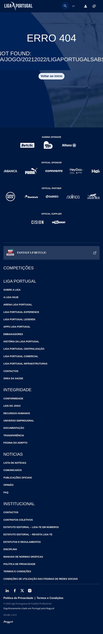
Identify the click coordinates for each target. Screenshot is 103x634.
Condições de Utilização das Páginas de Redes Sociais (40, 579)
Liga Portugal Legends (19, 319)
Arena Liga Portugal (17, 304)
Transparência (13, 435)
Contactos (10, 371)
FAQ (5, 492)
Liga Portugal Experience (21, 312)
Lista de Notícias (14, 462)
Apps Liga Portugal (16, 326)
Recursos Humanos (16, 413)
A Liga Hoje (10, 297)
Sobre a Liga (11, 289)
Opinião (8, 485)
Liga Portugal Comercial (20, 356)
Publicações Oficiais (17, 477)
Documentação (13, 428)
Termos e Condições (17, 571)
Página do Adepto (15, 442)
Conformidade (13, 398)
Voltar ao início (52, 76)
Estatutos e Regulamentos (22, 542)
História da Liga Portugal (21, 341)
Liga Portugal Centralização (23, 348)
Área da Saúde (13, 378)
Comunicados (12, 470)
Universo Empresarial (18, 420)
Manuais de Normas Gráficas (23, 556)
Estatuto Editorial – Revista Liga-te (27, 534)
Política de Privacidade (19, 564)
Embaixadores (13, 334)
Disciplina (10, 549)
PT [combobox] (73, 6)
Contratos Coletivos (18, 519)
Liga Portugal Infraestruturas (25, 363)
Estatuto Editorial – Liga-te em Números (31, 527)
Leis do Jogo (11, 405)
